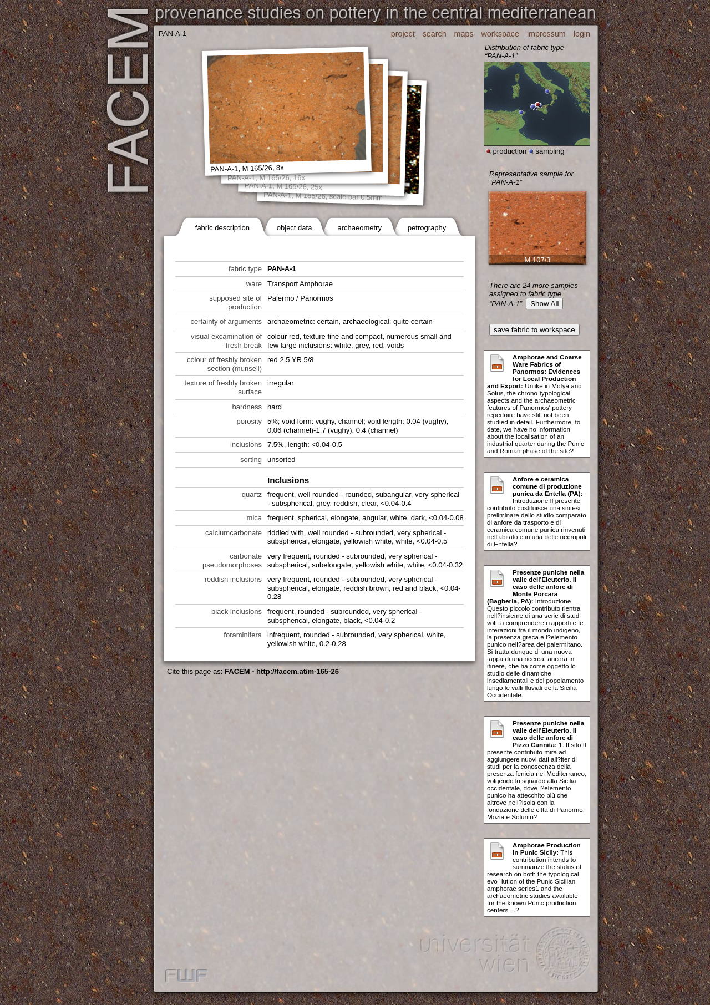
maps (464, 33)
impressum (546, 33)
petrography (427, 228)
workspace (500, 33)
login (582, 33)
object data (294, 228)
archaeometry (359, 228)
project (403, 33)
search (435, 33)
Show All (544, 304)
